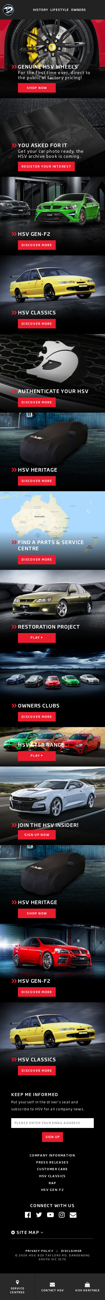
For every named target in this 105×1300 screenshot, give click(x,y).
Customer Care (52, 1169)
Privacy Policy (39, 1250)
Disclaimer (71, 1250)
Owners (78, 10)
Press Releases (52, 1162)
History (40, 10)
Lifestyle (59, 10)
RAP (52, 1183)
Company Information (52, 1155)
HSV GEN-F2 (52, 1189)
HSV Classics (52, 1176)
